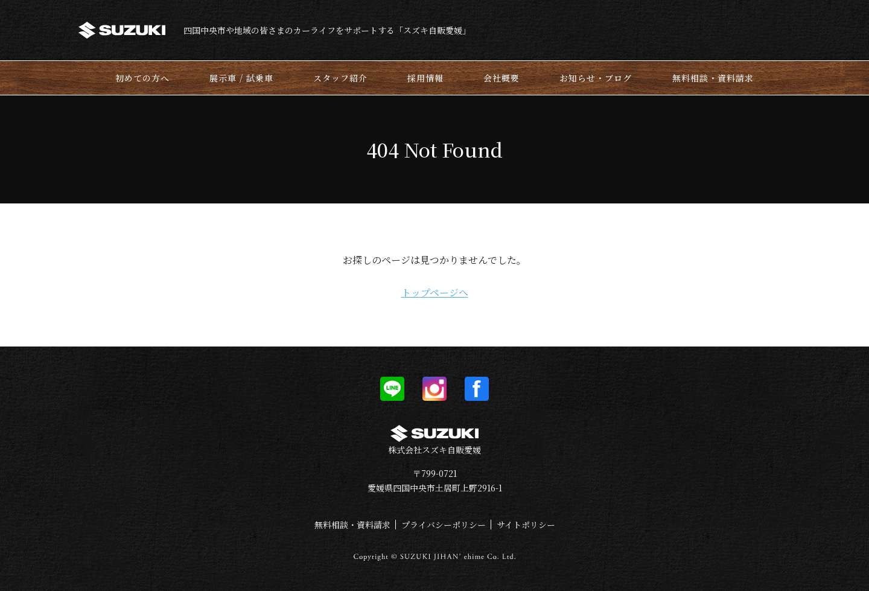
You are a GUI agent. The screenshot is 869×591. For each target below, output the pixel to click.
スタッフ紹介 (340, 78)
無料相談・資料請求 (713, 78)
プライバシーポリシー (443, 524)
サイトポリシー (526, 524)
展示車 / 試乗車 (241, 78)
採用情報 (425, 78)
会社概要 (501, 78)
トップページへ (434, 292)
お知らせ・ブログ (595, 78)
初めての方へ (142, 78)
